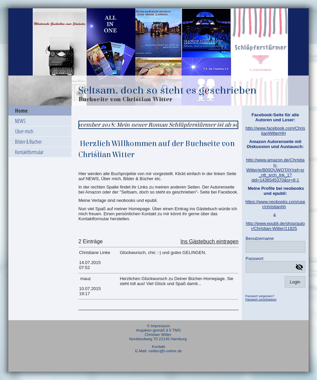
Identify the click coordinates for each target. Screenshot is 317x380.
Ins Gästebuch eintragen (210, 241)
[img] (158, 57)
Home (21, 110)
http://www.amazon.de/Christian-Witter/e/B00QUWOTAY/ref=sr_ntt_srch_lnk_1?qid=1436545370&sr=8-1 (275, 169)
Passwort (254, 258)
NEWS (20, 121)
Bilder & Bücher (28, 141)
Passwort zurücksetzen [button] (261, 299)
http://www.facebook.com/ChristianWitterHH (275, 131)
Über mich (24, 131)
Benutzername (260, 238)
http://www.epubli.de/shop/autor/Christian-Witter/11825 (275, 226)
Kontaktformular (29, 152)
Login (295, 281)
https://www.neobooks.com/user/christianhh (275, 204)
